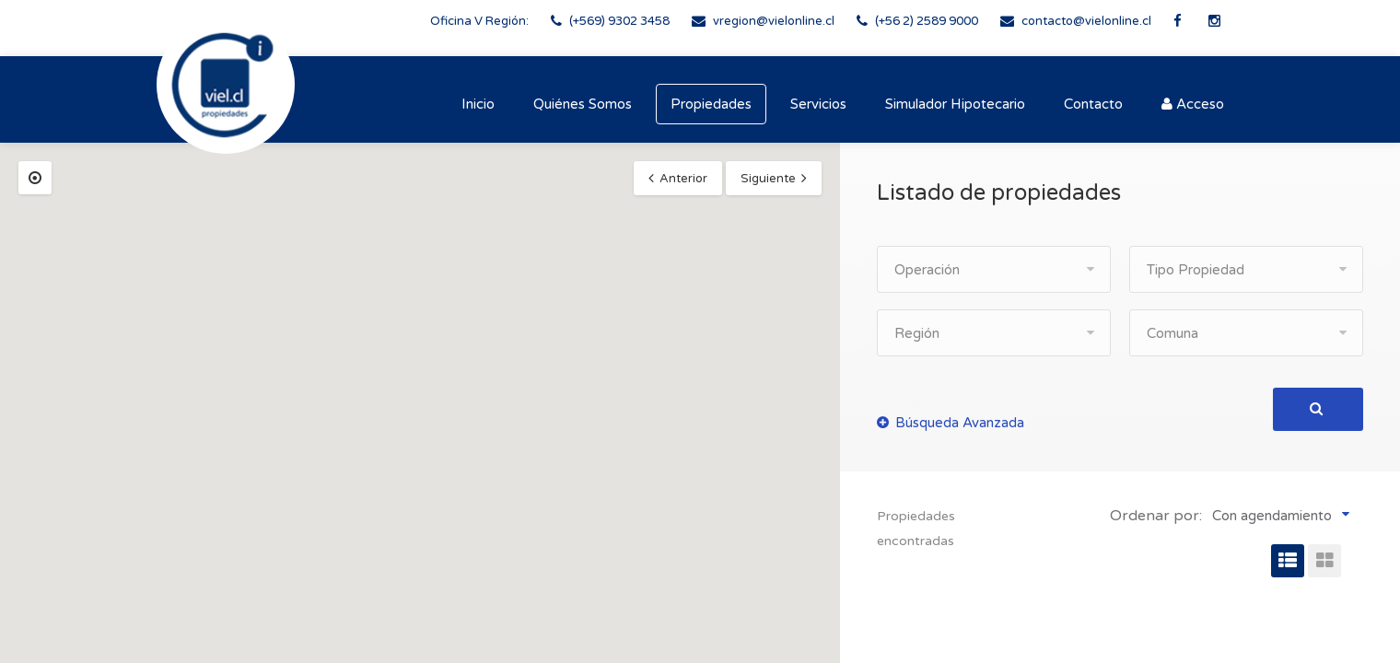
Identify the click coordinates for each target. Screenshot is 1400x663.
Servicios (818, 104)
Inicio (478, 104)
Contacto (1093, 104)
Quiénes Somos (582, 104)
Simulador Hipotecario (955, 104)
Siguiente (768, 178)
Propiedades (711, 104)
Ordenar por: (1156, 515)
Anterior (683, 178)
